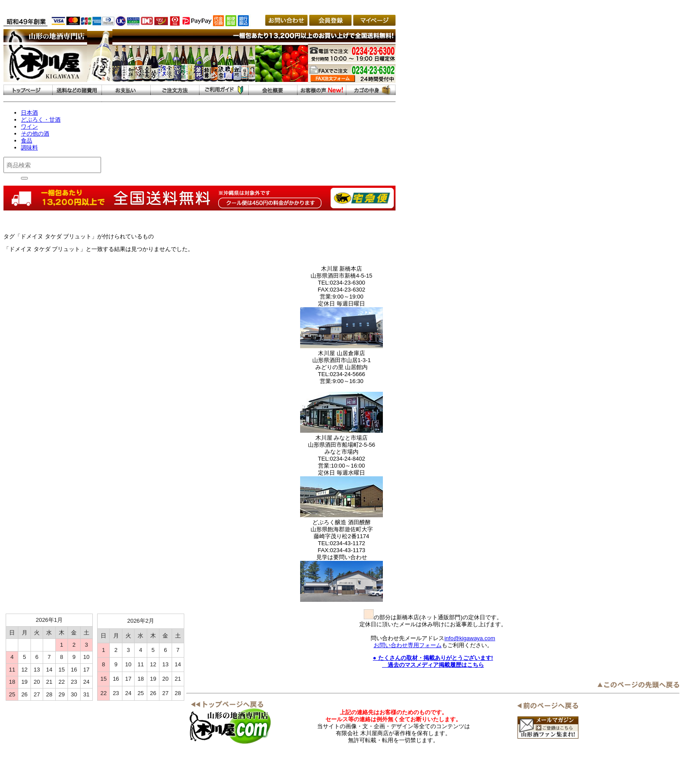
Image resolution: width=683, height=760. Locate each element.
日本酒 (29, 112)
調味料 (29, 147)
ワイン (29, 126)
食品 (26, 140)
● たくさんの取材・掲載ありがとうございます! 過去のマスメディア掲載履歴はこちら (433, 661)
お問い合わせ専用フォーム (408, 645)
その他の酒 (35, 133)
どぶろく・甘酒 (41, 119)
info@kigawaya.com (469, 638)
